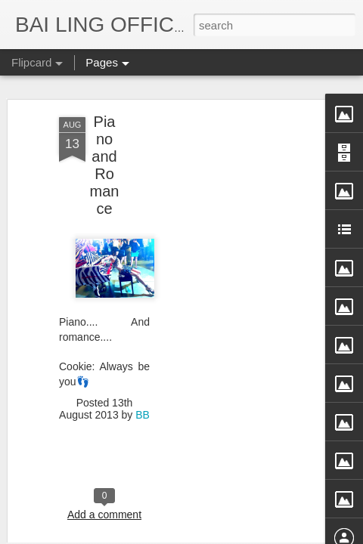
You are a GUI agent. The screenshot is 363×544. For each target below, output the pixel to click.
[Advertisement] (233, 159)
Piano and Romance (104, 105)
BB (142, 355)
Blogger (275, 534)
